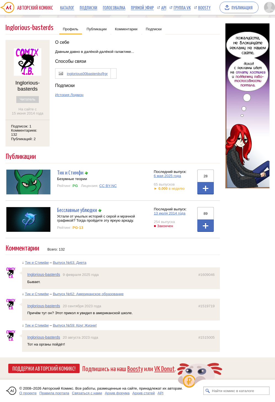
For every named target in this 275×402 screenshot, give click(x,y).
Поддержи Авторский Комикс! (44, 368)
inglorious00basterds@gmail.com (94, 74)
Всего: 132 (56, 249)
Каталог (67, 7)
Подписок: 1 (21, 126)
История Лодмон (69, 95)
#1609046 (206, 275)
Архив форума (117, 393)
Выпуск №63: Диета (70, 262)
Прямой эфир (142, 7)
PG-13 (77, 228)
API (163, 7)
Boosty (204, 7)
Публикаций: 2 (23, 139)
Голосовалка (114, 7)
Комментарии (126, 29)
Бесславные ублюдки (77, 209)
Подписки (88, 7)
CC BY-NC (108, 186)
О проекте (28, 393)
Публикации (97, 29)
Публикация (242, 7)
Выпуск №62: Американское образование (88, 294)
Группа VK (182, 7)
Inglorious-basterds (43, 274)
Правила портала (54, 393)
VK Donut (164, 368)
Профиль (70, 29)
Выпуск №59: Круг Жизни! (75, 325)
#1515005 (206, 337)
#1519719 (206, 306)
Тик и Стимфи (70, 172)
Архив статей (143, 393)
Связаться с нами (87, 393)
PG (75, 186)
